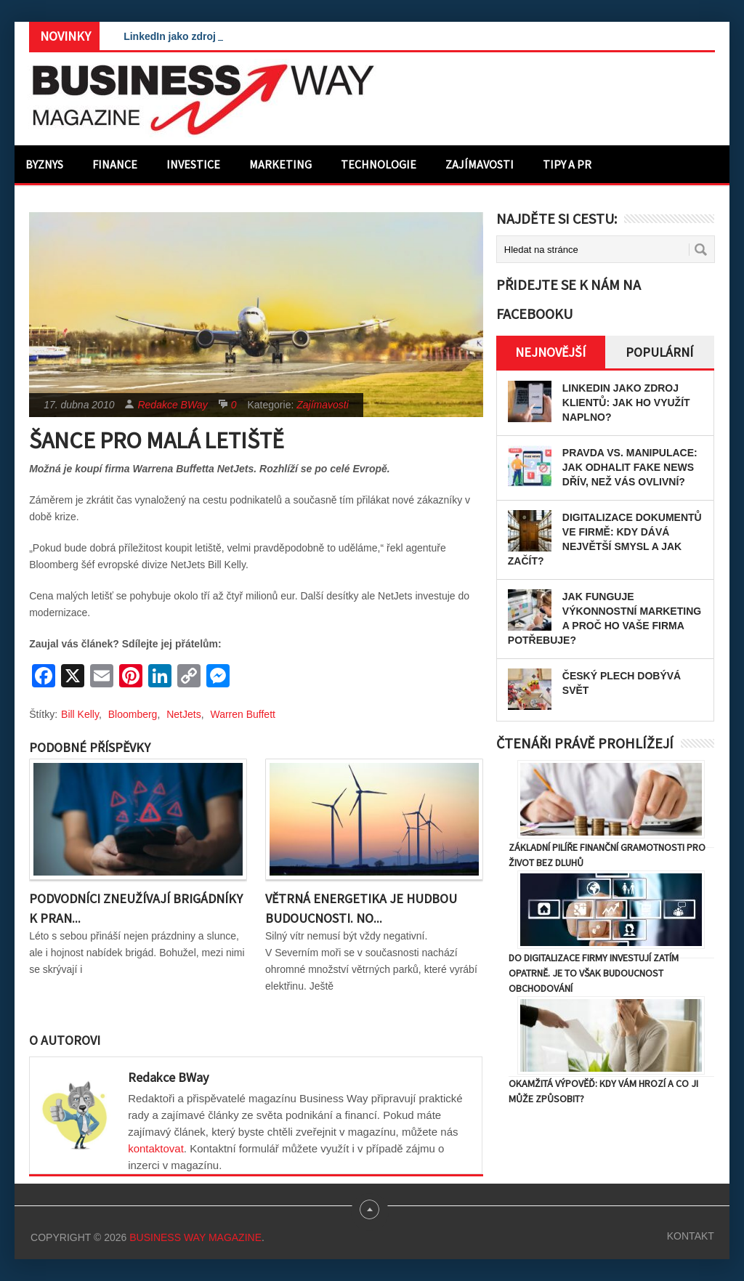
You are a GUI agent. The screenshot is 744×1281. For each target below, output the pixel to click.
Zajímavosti (479, 164)
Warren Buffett (242, 714)
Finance (114, 164)
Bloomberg (133, 714)
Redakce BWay (172, 405)
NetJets (183, 714)
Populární (659, 352)
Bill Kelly (80, 714)
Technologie (378, 164)
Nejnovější (550, 352)
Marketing (280, 164)
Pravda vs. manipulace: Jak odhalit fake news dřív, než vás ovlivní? (630, 467)
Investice (193, 164)
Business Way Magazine (195, 1237)
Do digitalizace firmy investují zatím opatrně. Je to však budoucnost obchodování (594, 973)
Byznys (44, 164)
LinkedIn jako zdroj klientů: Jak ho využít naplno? (626, 402)
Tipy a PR (567, 164)
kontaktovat (156, 1148)
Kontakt (690, 1236)
